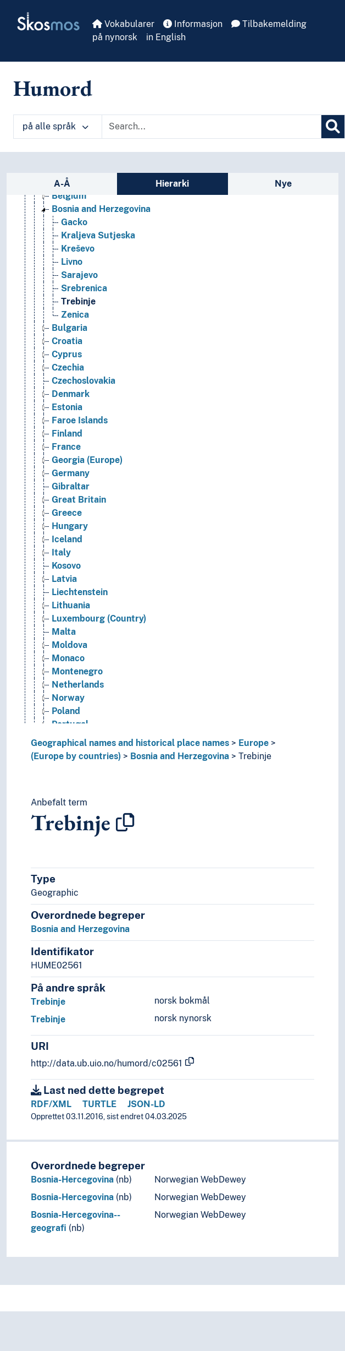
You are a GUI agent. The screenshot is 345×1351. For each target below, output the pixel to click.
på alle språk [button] (55, 126)
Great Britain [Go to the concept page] (79, 499)
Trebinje (254, 756)
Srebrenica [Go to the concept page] (84, 288)
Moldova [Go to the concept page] (69, 645)
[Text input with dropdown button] (211, 127)
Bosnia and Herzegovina (179, 756)
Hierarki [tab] (172, 183)
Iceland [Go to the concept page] (67, 539)
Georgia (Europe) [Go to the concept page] (87, 460)
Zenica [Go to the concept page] (75, 314)
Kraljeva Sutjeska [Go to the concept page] (98, 235)
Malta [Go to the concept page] (64, 632)
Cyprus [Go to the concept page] (67, 354)
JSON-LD (146, 1104)
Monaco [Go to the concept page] (68, 658)
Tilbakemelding (269, 24)
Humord (52, 88)
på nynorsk (114, 37)
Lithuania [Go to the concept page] (71, 605)
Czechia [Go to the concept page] (68, 367)
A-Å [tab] (62, 183)
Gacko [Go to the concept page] (74, 222)
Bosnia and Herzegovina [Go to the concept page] (101, 209)
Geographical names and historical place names (130, 743)
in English (166, 37)
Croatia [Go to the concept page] (67, 341)
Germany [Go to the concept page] (71, 473)
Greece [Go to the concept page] (67, 513)
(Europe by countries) (76, 756)
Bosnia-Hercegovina (72, 1179)
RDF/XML (51, 1104)
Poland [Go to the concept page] (66, 711)
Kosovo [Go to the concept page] (66, 565)
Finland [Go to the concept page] (67, 433)
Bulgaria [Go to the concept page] (69, 328)
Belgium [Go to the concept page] (69, 195)
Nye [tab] (283, 183)
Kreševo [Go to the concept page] (77, 248)
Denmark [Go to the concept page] (71, 394)
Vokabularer (123, 24)
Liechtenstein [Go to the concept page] (80, 592)
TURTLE (99, 1104)
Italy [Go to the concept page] (61, 552)
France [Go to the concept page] (66, 447)
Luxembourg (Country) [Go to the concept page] (99, 618)
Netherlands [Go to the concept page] (78, 684)
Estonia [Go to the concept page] (67, 407)
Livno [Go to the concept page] (71, 262)
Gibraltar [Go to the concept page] (71, 486)
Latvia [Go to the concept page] (64, 579)
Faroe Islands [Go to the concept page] (80, 420)
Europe (253, 743)
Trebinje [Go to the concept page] (78, 301)
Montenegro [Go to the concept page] (77, 671)
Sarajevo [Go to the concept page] (79, 275)
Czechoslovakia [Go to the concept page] (83, 380)
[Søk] (333, 127)
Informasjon (192, 24)
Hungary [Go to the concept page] (70, 526)
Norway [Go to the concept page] (68, 698)
